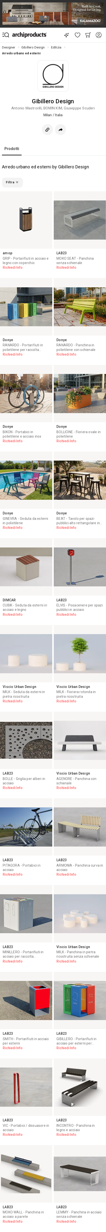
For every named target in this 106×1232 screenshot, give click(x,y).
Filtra (12, 182)
